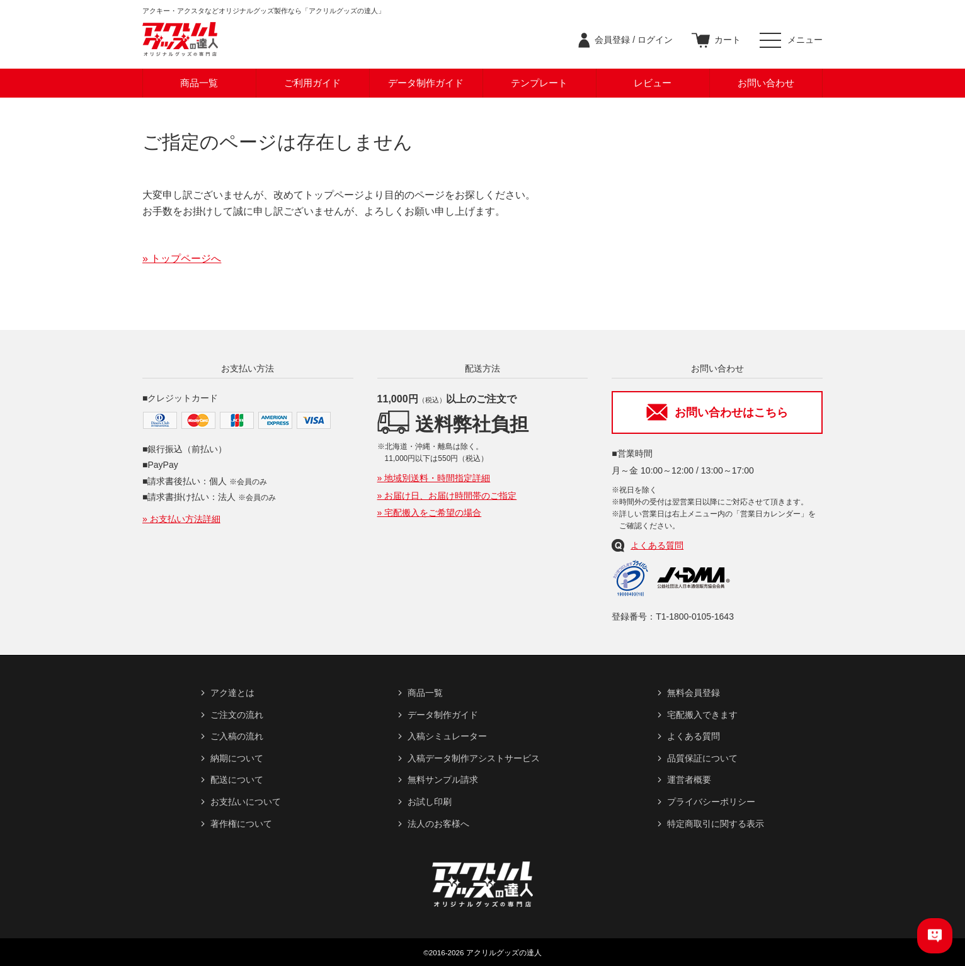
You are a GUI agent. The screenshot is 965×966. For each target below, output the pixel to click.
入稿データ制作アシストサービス (474, 758)
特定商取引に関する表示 (715, 824)
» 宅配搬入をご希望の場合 (429, 513)
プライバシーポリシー (711, 802)
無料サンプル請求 (443, 780)
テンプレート (539, 82)
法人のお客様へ (438, 824)
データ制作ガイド (426, 82)
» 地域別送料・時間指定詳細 (434, 478)
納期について (236, 758)
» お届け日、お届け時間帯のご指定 (447, 496)
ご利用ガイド (312, 82)
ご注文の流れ (236, 715)
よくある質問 (657, 545)
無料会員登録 (693, 693)
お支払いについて (245, 802)
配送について (236, 780)
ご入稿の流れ (236, 736)
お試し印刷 (430, 802)
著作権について (241, 824)
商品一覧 (199, 82)
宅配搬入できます (702, 715)
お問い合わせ (766, 82)
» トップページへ (181, 258)
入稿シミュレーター (447, 736)
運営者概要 (689, 780)
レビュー (652, 82)
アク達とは (232, 693)
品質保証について (702, 758)
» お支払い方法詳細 (181, 519)
